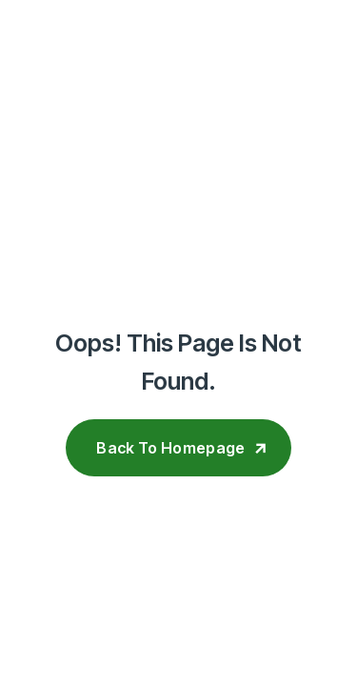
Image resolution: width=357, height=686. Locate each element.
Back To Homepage (170, 447)
